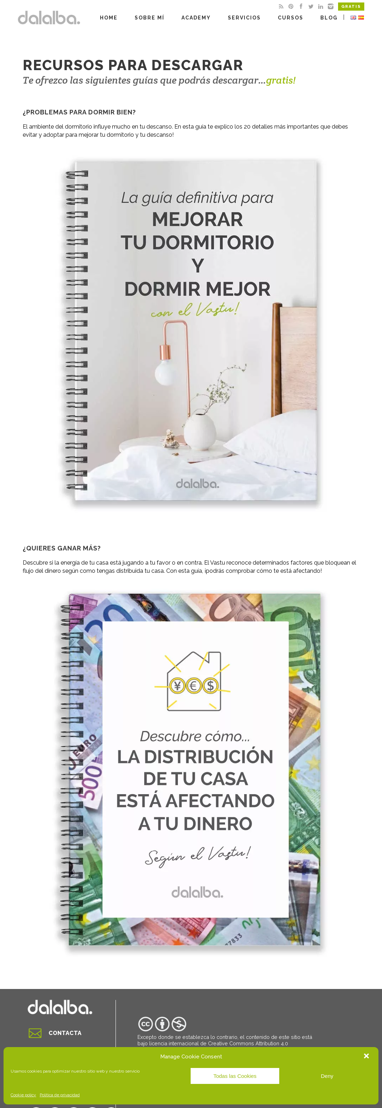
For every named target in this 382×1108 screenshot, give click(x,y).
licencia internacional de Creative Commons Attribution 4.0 (218, 1043)
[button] (367, 1056)
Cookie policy (23, 1094)
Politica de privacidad (60, 1094)
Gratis (351, 6)
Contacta (65, 1033)
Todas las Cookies (235, 1076)
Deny (327, 1076)
